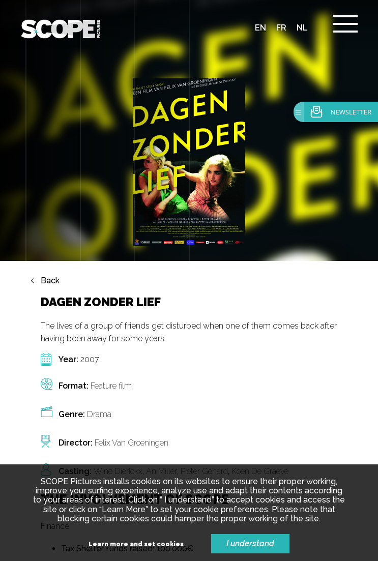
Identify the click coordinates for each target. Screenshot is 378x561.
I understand (250, 543)
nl (302, 28)
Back (50, 280)
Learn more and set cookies (136, 544)
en (260, 28)
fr (281, 28)
